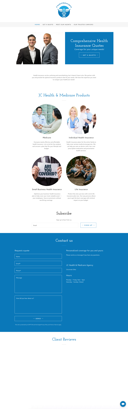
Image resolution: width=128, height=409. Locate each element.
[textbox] (55, 225)
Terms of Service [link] (54, 324)
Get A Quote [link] (48, 24)
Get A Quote (89, 55)
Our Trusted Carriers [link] (83, 24)
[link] (64, 11)
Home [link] (37, 24)
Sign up (88, 225)
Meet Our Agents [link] (63, 24)
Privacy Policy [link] (44, 324)
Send (38, 318)
